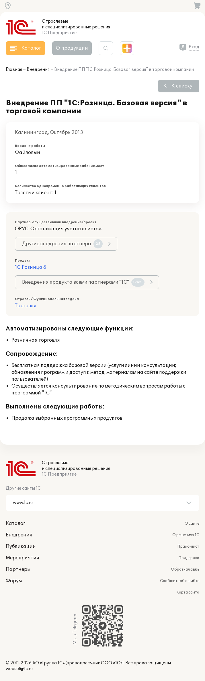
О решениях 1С (185, 535)
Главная (14, 69)
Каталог (15, 523)
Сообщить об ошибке (179, 581)
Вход (194, 46)
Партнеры (18, 569)
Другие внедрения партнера (62, 243)
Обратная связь (185, 569)
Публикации (21, 546)
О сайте (192, 523)
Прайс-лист (188, 546)
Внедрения (38, 69)
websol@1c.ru (19, 668)
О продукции (72, 48)
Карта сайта (187, 592)
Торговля (25, 306)
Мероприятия (22, 558)
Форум (14, 581)
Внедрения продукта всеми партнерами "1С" (83, 282)
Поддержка (188, 558)
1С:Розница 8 (30, 267)
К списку (181, 86)
